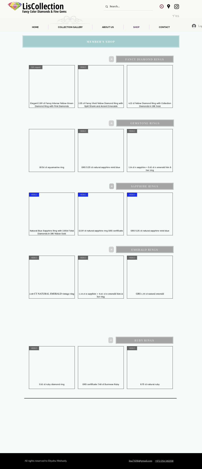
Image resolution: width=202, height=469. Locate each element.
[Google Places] (168, 6)
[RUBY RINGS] (144, 340)
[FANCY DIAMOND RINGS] (145, 59)
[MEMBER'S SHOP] (101, 41)
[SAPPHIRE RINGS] (145, 186)
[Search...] (128, 6)
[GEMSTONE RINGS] (145, 123)
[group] (101, 86)
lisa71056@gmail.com (140, 460)
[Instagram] (176, 6)
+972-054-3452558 (164, 460)
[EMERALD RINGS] (145, 249)
